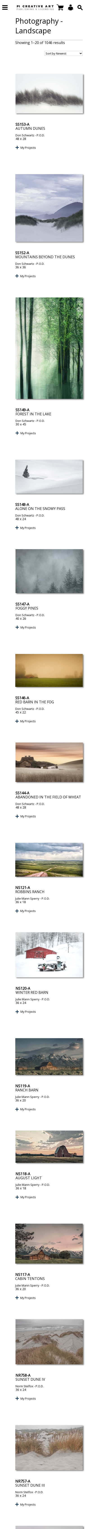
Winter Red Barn (32, 992)
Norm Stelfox (24, 1386)
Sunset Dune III (30, 1485)
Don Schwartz (25, 135)
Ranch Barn (26, 1090)
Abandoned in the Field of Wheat (48, 797)
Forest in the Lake (33, 413)
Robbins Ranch (30, 891)
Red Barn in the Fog (34, 701)
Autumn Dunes (30, 128)
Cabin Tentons (30, 1278)
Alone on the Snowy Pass (40, 508)
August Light (29, 1177)
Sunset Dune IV (30, 1379)
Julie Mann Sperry (27, 898)
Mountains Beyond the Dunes (45, 256)
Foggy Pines (27, 608)
